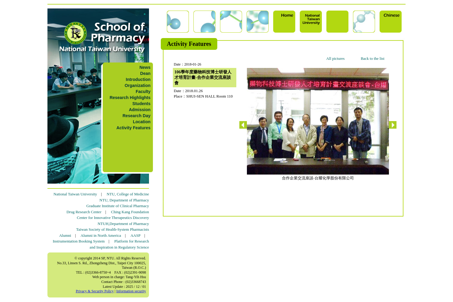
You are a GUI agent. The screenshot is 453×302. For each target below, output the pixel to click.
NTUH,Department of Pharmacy (123, 223)
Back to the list (372, 58)
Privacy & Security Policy (95, 291)
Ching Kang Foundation (130, 212)
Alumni (65, 235)
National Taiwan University (75, 194)
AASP (136, 235)
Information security (131, 291)
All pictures (335, 58)
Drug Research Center (84, 212)
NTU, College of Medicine (128, 194)
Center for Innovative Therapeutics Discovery (113, 217)
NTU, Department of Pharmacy (124, 200)
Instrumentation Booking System (79, 241)
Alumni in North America (101, 235)
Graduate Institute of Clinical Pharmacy (117, 206)
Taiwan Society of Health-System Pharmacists (112, 229)
